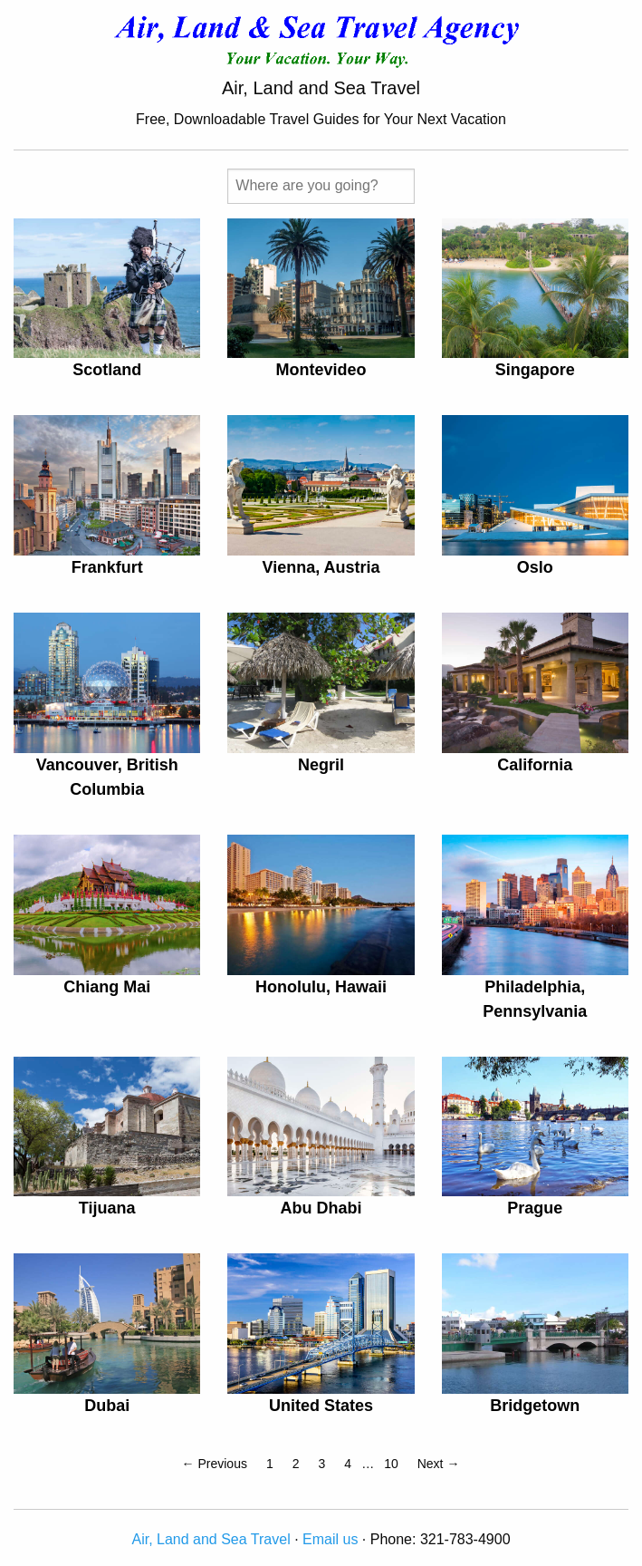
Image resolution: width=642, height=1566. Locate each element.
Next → (438, 1463)
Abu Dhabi (320, 1208)
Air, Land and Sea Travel (210, 1539)
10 (391, 1463)
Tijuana (107, 1208)
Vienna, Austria (320, 567)
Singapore (535, 370)
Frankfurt (107, 567)
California (534, 765)
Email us (330, 1539)
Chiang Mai (106, 987)
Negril (321, 765)
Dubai (106, 1406)
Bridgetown (535, 1406)
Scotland (106, 370)
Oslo (535, 567)
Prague (534, 1208)
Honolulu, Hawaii (321, 987)
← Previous (214, 1463)
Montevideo (320, 370)
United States (321, 1406)
